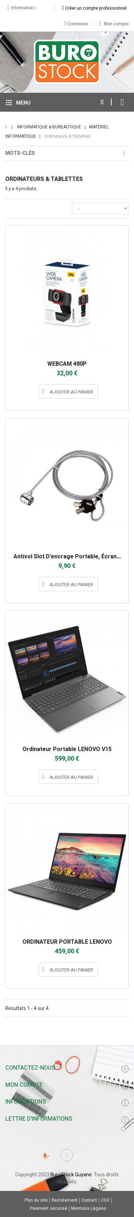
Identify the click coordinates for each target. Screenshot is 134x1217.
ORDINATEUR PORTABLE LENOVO (67, 941)
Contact (89, 1200)
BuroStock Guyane (71, 1174)
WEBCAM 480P (67, 363)
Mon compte (114, 24)
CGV (105, 1200)
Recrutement (64, 1200)
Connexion (76, 23)
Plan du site (36, 1200)
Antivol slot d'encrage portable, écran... (67, 556)
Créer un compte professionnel (94, 7)
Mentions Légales (88, 1208)
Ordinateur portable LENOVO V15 (67, 749)
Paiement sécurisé (48, 1208)
